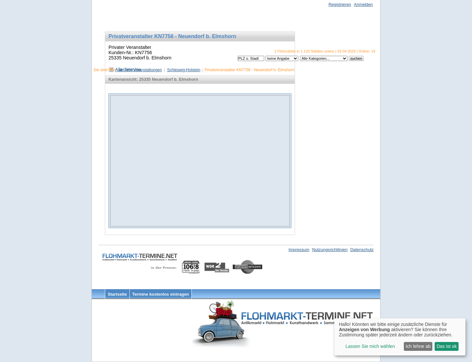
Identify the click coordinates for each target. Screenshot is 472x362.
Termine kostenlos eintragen (160, 294)
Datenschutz (362, 249)
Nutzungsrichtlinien (329, 249)
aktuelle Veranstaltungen (140, 70)
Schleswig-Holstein (183, 70)
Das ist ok (447, 346)
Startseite (117, 294)
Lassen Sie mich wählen (370, 346)
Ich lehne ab (417, 346)
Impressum (298, 249)
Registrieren (339, 4)
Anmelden (363, 4)
